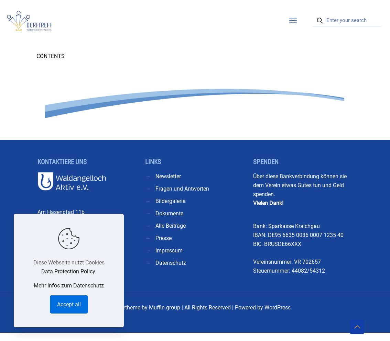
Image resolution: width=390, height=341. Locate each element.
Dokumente (169, 213)
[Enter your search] (347, 20)
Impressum (169, 250)
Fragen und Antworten (182, 188)
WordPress (277, 307)
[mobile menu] (293, 20)
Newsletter (168, 176)
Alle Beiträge (170, 226)
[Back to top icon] (357, 327)
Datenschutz (170, 263)
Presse (163, 238)
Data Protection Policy (68, 271)
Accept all (69, 304)
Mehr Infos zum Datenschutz (69, 285)
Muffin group (164, 307)
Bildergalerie (170, 201)
